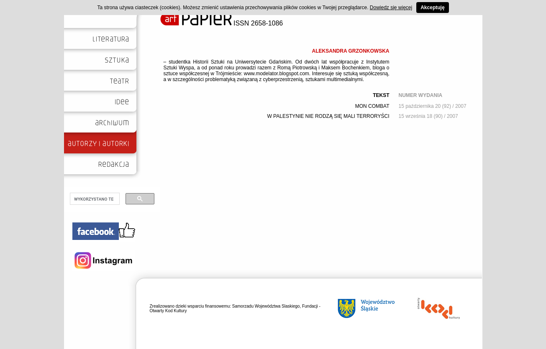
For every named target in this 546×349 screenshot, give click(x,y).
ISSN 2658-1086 (221, 23)
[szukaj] (94, 199)
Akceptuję (432, 7)
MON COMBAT (372, 106)
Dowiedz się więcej (391, 7)
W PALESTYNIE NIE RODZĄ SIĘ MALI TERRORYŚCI (328, 116)
